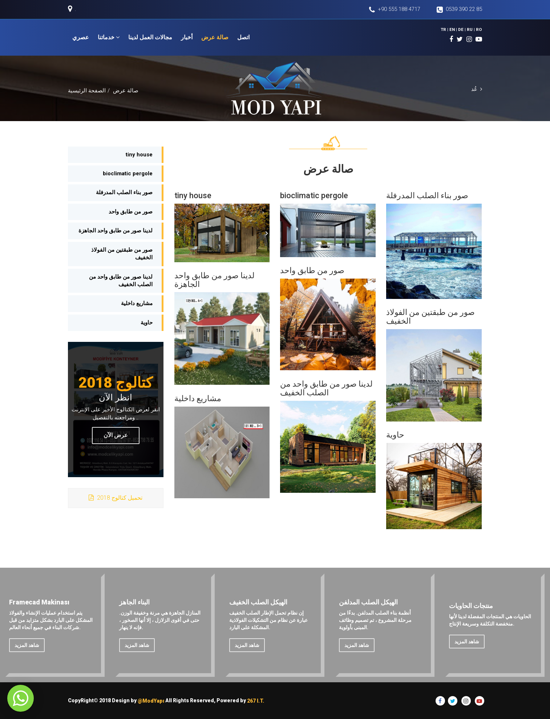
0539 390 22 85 (459, 9)
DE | (463, 29)
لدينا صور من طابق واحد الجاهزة (115, 230)
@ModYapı (151, 701)
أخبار (187, 37)
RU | (472, 29)
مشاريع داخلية (137, 303)
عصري (80, 37)
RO (479, 29)
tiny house (139, 154)
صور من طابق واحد (131, 211)
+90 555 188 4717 (393, 9)
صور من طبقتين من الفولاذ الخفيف (122, 254)
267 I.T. (255, 701)
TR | (446, 29)
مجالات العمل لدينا (150, 37)
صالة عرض (215, 37)
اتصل (243, 37)
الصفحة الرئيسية (87, 91)
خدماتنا (109, 37)
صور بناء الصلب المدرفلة (124, 192)
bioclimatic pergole (128, 173)
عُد (476, 89)
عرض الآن (116, 435)
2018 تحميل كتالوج (115, 497)
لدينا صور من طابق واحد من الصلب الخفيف (121, 280)
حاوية (147, 322)
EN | (454, 29)
